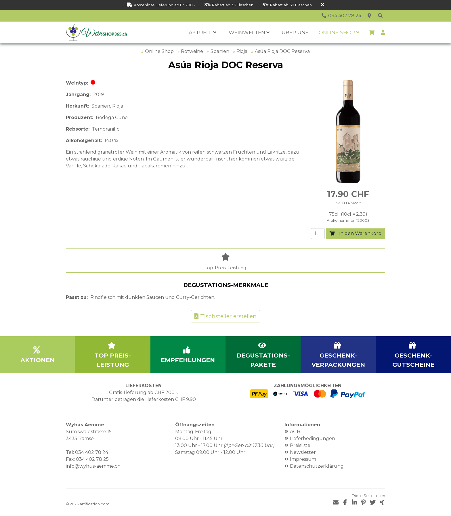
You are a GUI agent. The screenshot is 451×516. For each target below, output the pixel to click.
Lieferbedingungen (312, 438)
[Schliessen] (322, 5)
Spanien (220, 51)
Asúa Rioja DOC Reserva (282, 51)
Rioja (241, 51)
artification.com (94, 504)
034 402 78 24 (91, 452)
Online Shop (159, 51)
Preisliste (300, 445)
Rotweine (192, 51)
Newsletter (303, 452)
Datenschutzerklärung (317, 466)
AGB (295, 431)
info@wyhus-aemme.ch (93, 466)
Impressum (303, 459)
